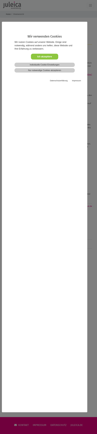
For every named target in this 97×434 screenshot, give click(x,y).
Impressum (76, 81)
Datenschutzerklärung (59, 81)
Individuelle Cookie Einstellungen (44, 65)
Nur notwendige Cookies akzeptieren (44, 70)
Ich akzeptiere (44, 56)
